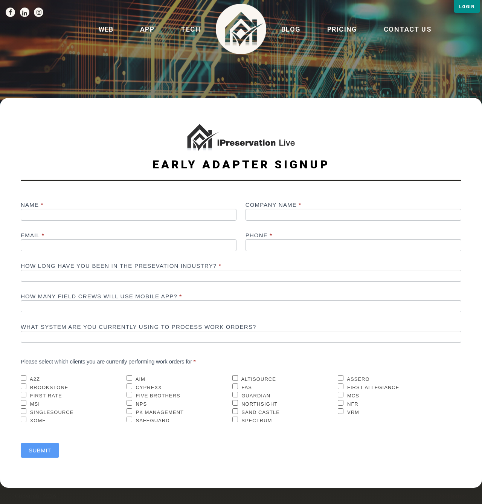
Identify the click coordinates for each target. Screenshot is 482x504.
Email (32, 235)
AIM (136, 378)
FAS (242, 386)
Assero (353, 378)
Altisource (254, 378)
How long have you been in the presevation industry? (121, 266)
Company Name (274, 205)
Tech (191, 29)
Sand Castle (256, 411)
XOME (33, 420)
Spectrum (252, 420)
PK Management (155, 411)
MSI (30, 403)
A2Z (30, 378)
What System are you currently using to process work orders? (138, 327)
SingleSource (47, 411)
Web (106, 29)
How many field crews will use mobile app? (101, 296)
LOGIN (467, 6)
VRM (348, 411)
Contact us (408, 29)
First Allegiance (368, 386)
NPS (137, 403)
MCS (348, 395)
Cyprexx (144, 386)
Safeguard (148, 420)
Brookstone (45, 386)
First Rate (41, 395)
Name (32, 205)
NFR (348, 403)
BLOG (291, 29)
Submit (40, 450)
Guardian (251, 395)
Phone (259, 235)
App (147, 29)
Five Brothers (153, 395)
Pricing (342, 29)
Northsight (255, 403)
